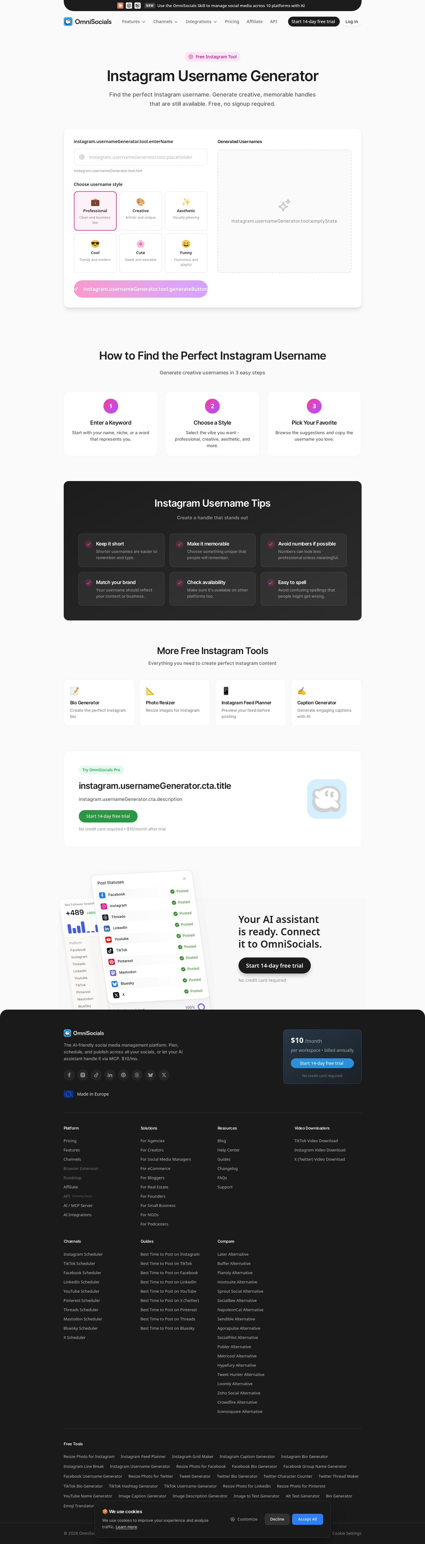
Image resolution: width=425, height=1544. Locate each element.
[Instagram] (82, 1075)
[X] (164, 1075)
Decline (277, 1519)
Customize (244, 1519)
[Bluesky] (150, 1075)
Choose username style (98, 184)
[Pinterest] (123, 1075)
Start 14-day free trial (313, 21)
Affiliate (255, 21)
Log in (352, 21)
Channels (166, 21)
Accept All (307, 1519)
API (274, 21)
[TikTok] (96, 1075)
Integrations (202, 21)
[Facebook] (69, 1075)
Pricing (232, 21)
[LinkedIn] (109, 1075)
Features (134, 21)
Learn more (126, 1526)
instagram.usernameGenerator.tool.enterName (123, 141)
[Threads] (136, 1075)
